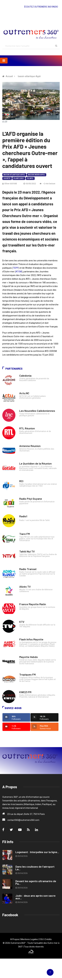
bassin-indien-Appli (36, 175)
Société (7, 178)
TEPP (15, 268)
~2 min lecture (47, 184)
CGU (41, 939)
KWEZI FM (25, 692)
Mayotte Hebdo (28, 657)
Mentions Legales (29, 939)
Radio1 (23, 516)
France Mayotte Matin (32, 604)
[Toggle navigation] (4, 60)
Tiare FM (24, 533)
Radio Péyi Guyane (30, 498)
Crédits (48, 939)
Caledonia (25, 375)
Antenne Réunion (30, 446)
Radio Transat (28, 569)
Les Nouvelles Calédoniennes (37, 410)
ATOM (19, 271)
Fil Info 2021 (19, 178)
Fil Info (30, 178)
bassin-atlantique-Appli (14, 175)
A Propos (14, 939)
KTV (21, 621)
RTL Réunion (27, 428)
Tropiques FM (27, 674)
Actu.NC (24, 393)
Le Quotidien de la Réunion (35, 463)
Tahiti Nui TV (27, 551)
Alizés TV (25, 586)
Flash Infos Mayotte (31, 639)
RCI (21, 481)
